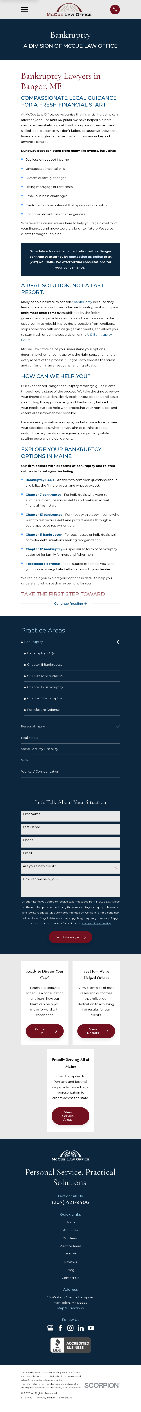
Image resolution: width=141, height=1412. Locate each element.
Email (27, 859)
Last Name (31, 833)
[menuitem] (67, 643)
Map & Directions (70, 1314)
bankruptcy (83, 302)
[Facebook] (60, 1335)
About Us (70, 1237)
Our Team (70, 1244)
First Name (31, 820)
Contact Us (46, 1037)
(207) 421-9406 (70, 1208)
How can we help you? (40, 885)
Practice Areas (71, 1252)
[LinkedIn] (81, 1335)
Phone (28, 846)
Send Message (70, 943)
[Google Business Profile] (50, 1335)
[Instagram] (70, 1335)
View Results (97, 1037)
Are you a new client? (39, 872)
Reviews (70, 1268)
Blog (70, 1276)
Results (70, 1260)
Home (70, 1229)
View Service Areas (72, 1122)
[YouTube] (91, 1335)
